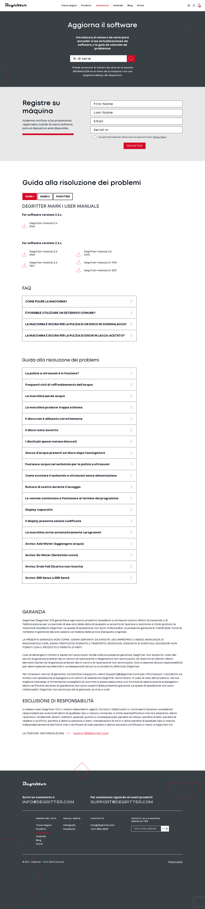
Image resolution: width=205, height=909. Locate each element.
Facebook (69, 829)
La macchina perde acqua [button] (45, 396)
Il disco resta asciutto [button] (41, 430)
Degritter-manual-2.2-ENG (40, 253)
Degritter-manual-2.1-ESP (97, 270)
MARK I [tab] (29, 196)
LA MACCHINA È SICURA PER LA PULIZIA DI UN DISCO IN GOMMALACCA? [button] (76, 324)
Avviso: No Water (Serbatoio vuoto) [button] (51, 555)
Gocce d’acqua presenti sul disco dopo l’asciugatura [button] (65, 453)
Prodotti (86, 5)
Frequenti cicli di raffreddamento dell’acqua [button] (59, 385)
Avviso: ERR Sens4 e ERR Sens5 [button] (47, 578)
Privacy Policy (160, 137)
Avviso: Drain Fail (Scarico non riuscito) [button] (54, 567)
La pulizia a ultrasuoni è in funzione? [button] (52, 373)
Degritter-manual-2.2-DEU (40, 264)
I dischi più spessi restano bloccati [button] (51, 442)
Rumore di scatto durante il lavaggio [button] (53, 487)
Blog (130, 5)
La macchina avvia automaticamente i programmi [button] (63, 533)
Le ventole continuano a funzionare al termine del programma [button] (71, 498)
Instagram (69, 825)
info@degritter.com (48, 802)
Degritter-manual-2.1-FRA (97, 262)
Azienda (118, 5)
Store (140, 5)
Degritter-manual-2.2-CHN (95, 253)
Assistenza (102, 5)
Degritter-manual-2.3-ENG (40, 225)
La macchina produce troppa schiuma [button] (53, 408)
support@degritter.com (121, 802)
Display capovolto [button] (39, 510)
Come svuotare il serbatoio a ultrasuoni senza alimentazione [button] (71, 476)
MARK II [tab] (45, 196)
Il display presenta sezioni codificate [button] (53, 521)
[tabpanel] (79, 394)
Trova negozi (69, 5)
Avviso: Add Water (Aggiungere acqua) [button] (54, 544)
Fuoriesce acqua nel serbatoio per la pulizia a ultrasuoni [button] (67, 464)
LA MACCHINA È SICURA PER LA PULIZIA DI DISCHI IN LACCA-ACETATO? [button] (75, 336)
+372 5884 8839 (99, 829)
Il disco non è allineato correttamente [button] (53, 419)
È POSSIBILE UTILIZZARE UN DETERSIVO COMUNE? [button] (60, 313)
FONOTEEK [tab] (63, 196)
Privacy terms (175, 862)
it (189, 5)
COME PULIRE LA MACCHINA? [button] (46, 302)
